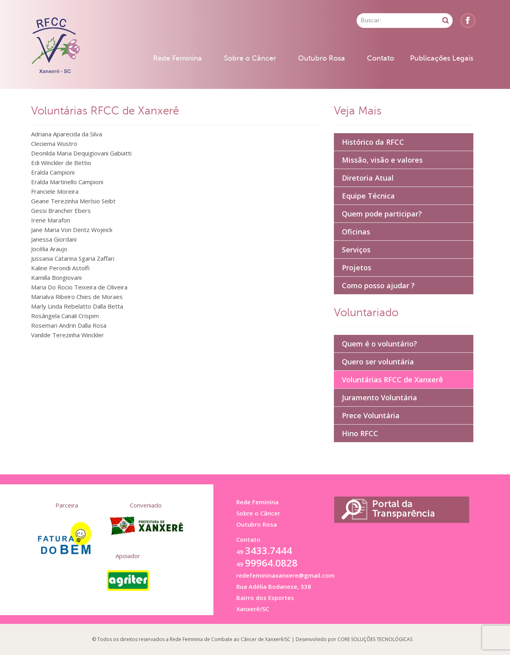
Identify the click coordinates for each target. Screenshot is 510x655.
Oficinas (356, 231)
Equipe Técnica (368, 196)
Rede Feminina (177, 58)
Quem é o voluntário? (379, 343)
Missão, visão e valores (382, 160)
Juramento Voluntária (379, 397)
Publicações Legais (441, 58)
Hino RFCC (360, 433)
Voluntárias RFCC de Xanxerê (392, 379)
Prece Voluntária (371, 415)
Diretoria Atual (368, 178)
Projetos (356, 267)
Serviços (356, 249)
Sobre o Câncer (250, 58)
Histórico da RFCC (373, 142)
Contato (380, 58)
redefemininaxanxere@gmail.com (285, 575)
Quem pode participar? (382, 213)
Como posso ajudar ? (378, 285)
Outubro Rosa (321, 58)
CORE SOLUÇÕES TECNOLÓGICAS (374, 639)
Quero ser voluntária (378, 361)
